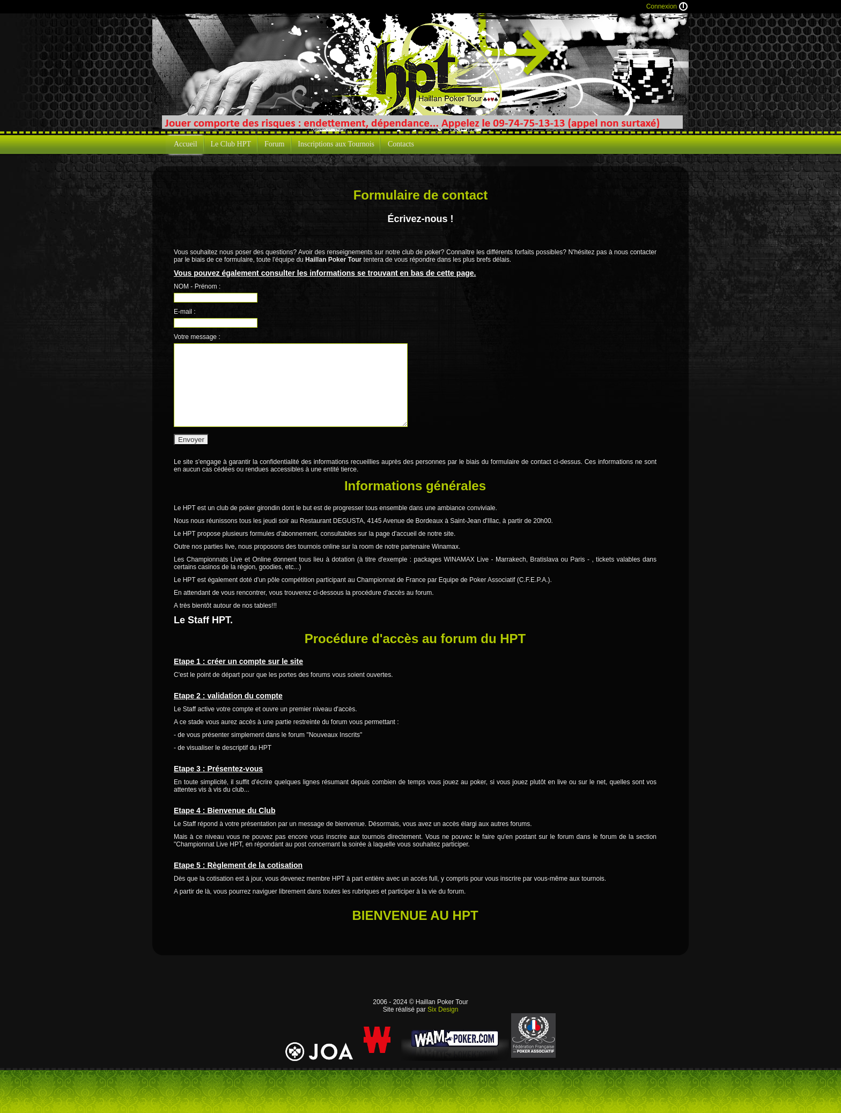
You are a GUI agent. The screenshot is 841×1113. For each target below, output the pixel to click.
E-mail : (185, 311)
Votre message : (197, 337)
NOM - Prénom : (197, 286)
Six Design (442, 1009)
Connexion (661, 6)
